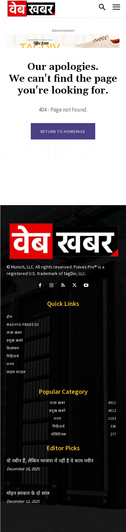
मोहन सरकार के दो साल (28, 493)
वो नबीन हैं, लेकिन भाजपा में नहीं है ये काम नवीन (50, 461)
